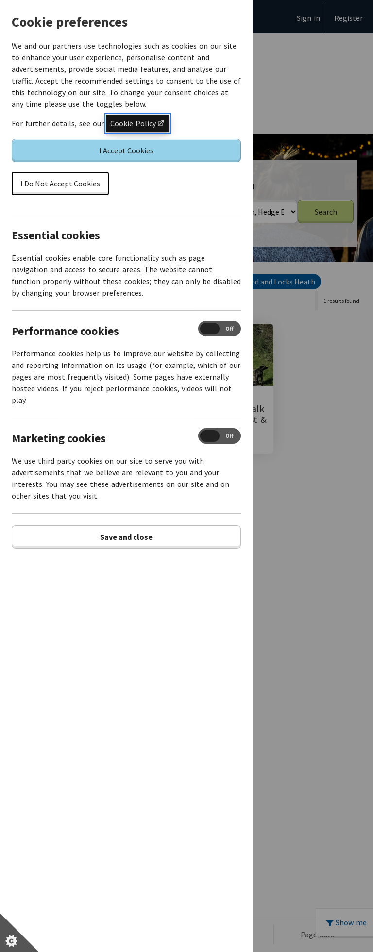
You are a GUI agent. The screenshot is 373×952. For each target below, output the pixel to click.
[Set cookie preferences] (19, 932)
